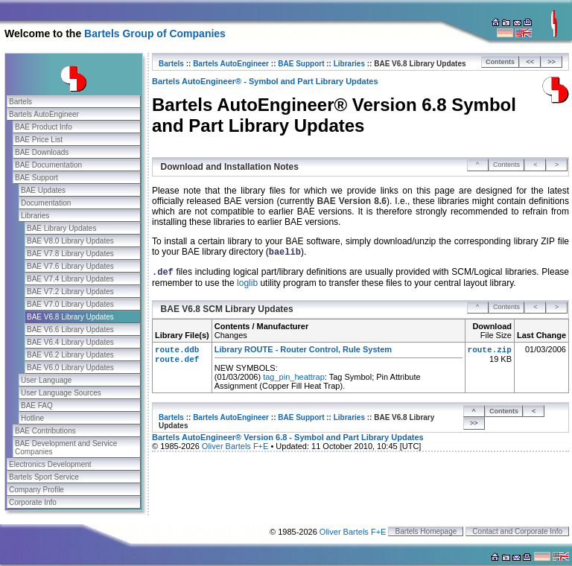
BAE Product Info (43, 127)
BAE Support (36, 178)
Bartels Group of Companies (155, 33)
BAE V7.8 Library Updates (70, 253)
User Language (46, 380)
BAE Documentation (48, 165)
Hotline (32, 418)
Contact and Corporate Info (517, 531)
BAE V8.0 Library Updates (70, 241)
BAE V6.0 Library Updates (70, 367)
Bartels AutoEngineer (44, 114)
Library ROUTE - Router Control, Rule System (303, 349)
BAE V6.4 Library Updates (70, 342)
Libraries (35, 216)
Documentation (46, 203)
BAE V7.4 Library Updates (70, 279)
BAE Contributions (45, 431)
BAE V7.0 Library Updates (70, 304)
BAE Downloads (42, 152)
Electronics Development (50, 464)
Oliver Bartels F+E (235, 446)
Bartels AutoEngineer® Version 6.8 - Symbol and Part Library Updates (288, 437)
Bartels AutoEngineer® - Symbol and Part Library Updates (265, 81)
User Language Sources (61, 393)
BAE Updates (43, 190)
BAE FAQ (37, 405)
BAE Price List (39, 140)
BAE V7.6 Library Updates (70, 266)
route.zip (490, 350)
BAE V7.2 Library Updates (70, 291)
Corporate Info (33, 502)
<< (531, 62)
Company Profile (36, 490)
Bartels (20, 102)
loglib (247, 283)
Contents (500, 62)
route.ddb (177, 350)
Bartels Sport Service (44, 477)
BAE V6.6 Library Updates (70, 329)
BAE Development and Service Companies (66, 447)
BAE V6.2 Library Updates (70, 355)
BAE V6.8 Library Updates (70, 317)
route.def (177, 359)
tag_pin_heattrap (294, 376)
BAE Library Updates (61, 228)
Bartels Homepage (426, 531)
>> (551, 62)
